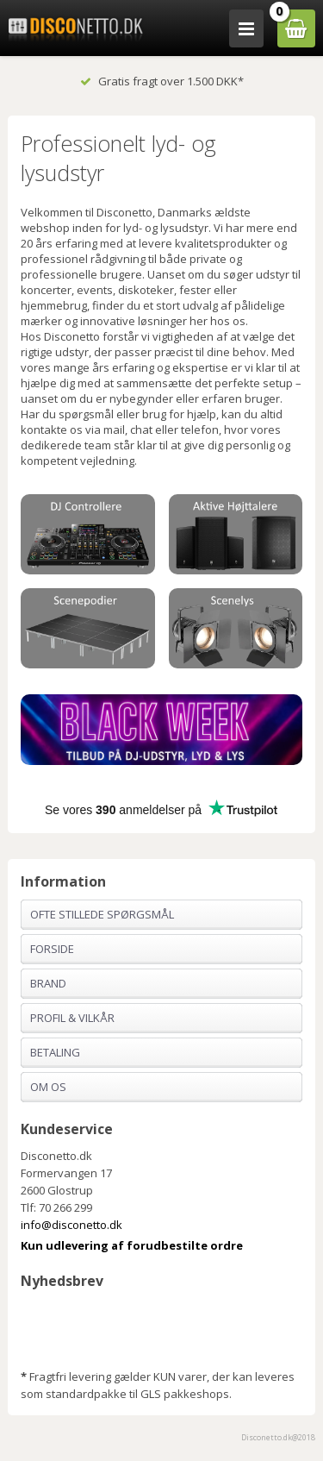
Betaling (55, 1052)
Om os (48, 1086)
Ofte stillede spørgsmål (102, 914)
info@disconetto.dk (71, 1224)
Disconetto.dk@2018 (278, 1437)
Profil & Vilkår (72, 1017)
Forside (52, 948)
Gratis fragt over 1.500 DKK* (162, 81)
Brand (48, 983)
